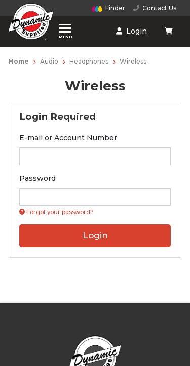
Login (131, 31)
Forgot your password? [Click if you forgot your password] (56, 212)
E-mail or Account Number (68, 137)
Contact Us (154, 8)
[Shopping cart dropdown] (169, 31)
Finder (108, 8)
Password (37, 178)
